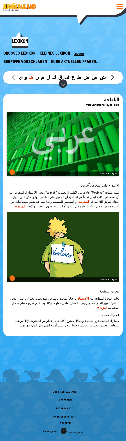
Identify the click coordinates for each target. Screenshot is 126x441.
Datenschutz (64, 408)
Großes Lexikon (19, 53)
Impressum (65, 400)
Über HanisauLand (65, 392)
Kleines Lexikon (55, 53)
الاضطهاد (83, 298)
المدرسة (83, 201)
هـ (31, 77)
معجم (79, 53)
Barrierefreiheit (64, 416)
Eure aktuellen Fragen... (75, 61)
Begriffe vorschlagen (25, 61)
